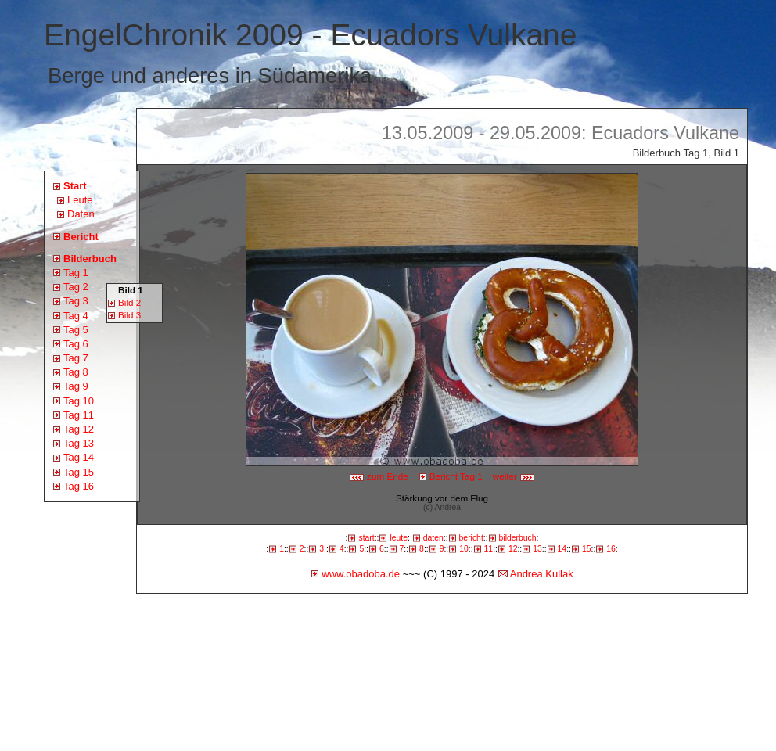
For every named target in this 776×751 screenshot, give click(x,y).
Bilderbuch (90, 258)
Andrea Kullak (541, 574)
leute (399, 538)
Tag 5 (75, 330)
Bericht (81, 237)
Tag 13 (78, 443)
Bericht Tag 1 (456, 476)
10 (464, 548)
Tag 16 (78, 486)
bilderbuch (518, 538)
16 (611, 548)
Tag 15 (78, 472)
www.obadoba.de (361, 574)
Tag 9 (75, 386)
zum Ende (378, 476)
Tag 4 (75, 316)
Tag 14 (78, 457)
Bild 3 (129, 315)
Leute (80, 200)
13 (537, 548)
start (366, 538)
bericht (471, 538)
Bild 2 (129, 302)
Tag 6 (75, 344)
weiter (514, 476)
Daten (81, 214)
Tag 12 (78, 429)
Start (75, 186)
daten (433, 538)
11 (489, 548)
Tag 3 (75, 301)
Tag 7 (75, 358)
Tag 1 (75, 272)
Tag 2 (75, 287)
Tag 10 (78, 401)
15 (586, 548)
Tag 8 (75, 372)
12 (513, 548)
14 (562, 548)
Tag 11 (78, 415)
